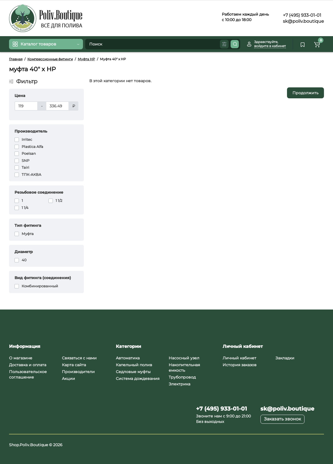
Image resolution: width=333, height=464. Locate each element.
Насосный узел (184, 358)
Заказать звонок (282, 419)
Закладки (284, 358)
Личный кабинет (239, 358)
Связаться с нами (79, 358)
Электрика (179, 384)
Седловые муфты (133, 371)
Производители (78, 371)
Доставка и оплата (27, 364)
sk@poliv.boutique (303, 21)
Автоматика (128, 358)
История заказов (240, 364)
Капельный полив (134, 364)
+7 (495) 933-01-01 (301, 15)
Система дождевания (137, 378)
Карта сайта (74, 364)
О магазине (20, 358)
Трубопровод (182, 377)
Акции (68, 378)
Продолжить (305, 92)
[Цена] (26, 106)
